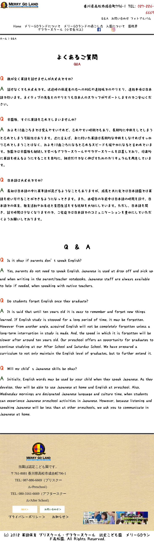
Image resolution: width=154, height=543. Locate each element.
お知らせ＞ (60, 517)
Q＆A (104, 18)
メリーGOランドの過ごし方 (83, 26)
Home (17, 26)
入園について (115, 26)
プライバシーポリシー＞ (26, 517)
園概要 (133, 26)
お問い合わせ (120, 18)
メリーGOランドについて (42, 26)
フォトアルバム (140, 18)
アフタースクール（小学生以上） (61, 29)
